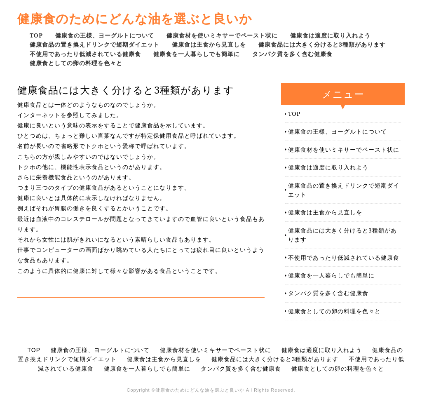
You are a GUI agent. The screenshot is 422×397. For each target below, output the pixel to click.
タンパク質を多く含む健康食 (292, 54)
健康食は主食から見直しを (209, 44)
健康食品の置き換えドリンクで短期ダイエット (94, 44)
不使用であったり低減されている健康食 (85, 54)
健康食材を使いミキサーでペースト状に (222, 35)
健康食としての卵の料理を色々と (76, 63)
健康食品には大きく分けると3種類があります (322, 44)
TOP (36, 35)
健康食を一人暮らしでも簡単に (196, 54)
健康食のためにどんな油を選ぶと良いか (134, 18)
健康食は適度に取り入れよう (330, 35)
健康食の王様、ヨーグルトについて (104, 35)
